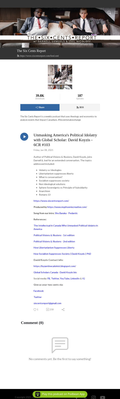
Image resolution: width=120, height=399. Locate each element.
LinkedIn (75, 278)
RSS (80, 107)
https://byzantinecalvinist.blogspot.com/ (55, 266)
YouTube (65, 278)
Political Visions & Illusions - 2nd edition (54, 241)
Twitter (55, 278)
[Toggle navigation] (116, 12)
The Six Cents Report (31, 51)
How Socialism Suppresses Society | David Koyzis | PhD (62, 253)
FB (48, 278)
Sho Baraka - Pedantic (66, 213)
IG (83, 278)
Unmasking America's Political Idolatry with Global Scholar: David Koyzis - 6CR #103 (65, 140)
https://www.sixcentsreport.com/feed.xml (38, 55)
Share (40, 107)
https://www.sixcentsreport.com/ (51, 200)
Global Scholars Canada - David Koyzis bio (55, 272)
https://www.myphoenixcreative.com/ (67, 207)
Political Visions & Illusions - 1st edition (54, 235)
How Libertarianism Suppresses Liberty (54, 247)
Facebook (39, 290)
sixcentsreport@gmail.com (47, 303)
